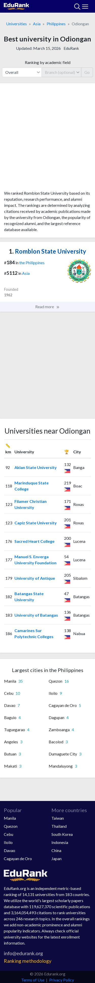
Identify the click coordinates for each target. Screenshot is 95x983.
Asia (37, 23)
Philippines (56, 23)
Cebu (8, 834)
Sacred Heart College (34, 541)
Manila (10, 818)
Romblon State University (47, 251)
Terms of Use (32, 979)
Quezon (10, 826)
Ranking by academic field (47, 62)
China (56, 850)
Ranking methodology (27, 961)
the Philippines (32, 262)
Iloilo (8, 842)
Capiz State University (35, 522)
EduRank (71, 48)
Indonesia (59, 842)
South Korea (62, 834)
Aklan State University (35, 467)
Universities (16, 23)
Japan (56, 858)
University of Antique (34, 578)
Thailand (59, 826)
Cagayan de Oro (18, 858)
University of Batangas (36, 615)
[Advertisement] (47, 138)
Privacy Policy (61, 979)
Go (87, 72)
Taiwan (57, 818)
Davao (9, 850)
